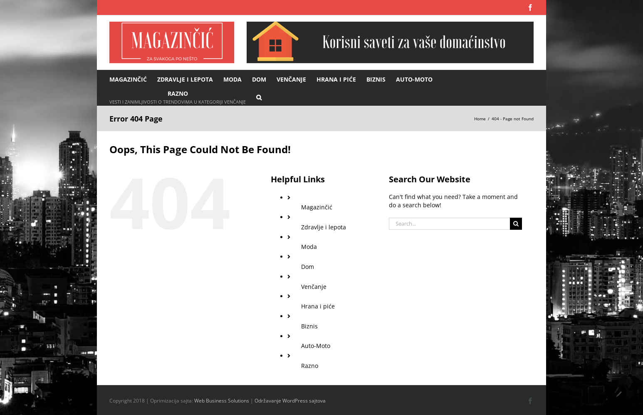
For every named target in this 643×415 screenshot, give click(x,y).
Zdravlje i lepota (323, 227)
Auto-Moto (315, 346)
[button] (259, 97)
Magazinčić (316, 207)
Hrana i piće (318, 306)
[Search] (516, 224)
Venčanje (313, 287)
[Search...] (449, 224)
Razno (309, 366)
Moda (309, 247)
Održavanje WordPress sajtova (290, 400)
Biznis (309, 326)
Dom (307, 267)
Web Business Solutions (221, 400)
